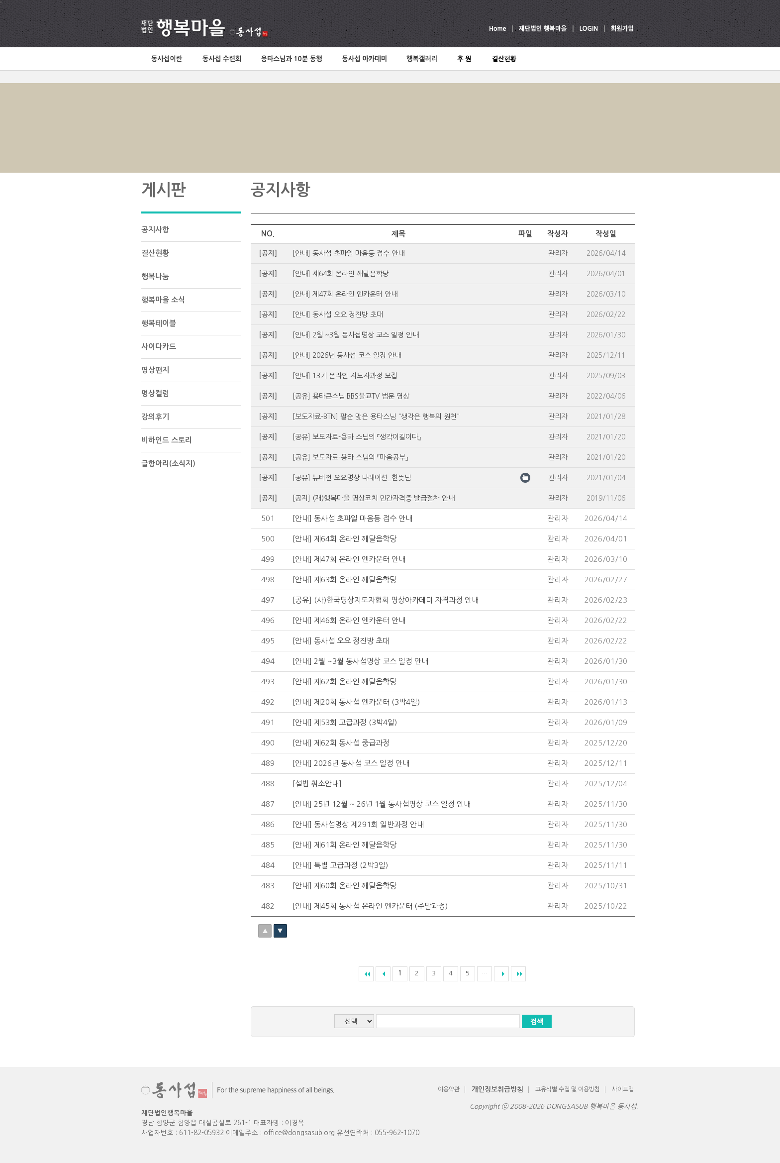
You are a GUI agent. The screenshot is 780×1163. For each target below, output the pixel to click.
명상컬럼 (155, 393)
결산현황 (155, 253)
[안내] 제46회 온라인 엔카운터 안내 (348, 620)
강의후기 (155, 417)
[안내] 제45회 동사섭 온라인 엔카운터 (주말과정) (370, 906)
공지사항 (155, 229)
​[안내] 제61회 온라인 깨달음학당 (344, 844)
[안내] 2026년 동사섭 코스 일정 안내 (350, 763)
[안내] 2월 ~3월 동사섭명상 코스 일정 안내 (360, 661)
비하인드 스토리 (166, 440)
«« (366, 973)
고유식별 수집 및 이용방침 (567, 1089)
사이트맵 (623, 1089)
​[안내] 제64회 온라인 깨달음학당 (344, 538)
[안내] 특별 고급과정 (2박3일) (340, 865)
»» (518, 973)
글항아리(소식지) (168, 463)
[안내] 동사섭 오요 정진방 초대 (341, 640)
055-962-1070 (397, 1133)
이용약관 (449, 1089)
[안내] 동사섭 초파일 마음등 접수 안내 (352, 518)
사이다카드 (158, 346)
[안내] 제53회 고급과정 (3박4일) (344, 722)
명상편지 (155, 370)
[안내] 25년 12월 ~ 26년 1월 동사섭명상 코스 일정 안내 (381, 804)
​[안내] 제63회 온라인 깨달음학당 (344, 579)
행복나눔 (155, 276)
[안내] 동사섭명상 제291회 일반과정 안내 (358, 824)
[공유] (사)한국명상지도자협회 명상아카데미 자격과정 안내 (385, 600)
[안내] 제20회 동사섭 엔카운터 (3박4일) (356, 702)
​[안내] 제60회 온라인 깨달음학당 (344, 885)
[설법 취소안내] (317, 783)
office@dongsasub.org (299, 1133)
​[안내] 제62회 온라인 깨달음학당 (344, 681)
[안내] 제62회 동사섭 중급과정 (341, 742)
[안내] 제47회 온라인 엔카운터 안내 (348, 559)
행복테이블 (158, 323)
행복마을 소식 (163, 300)
